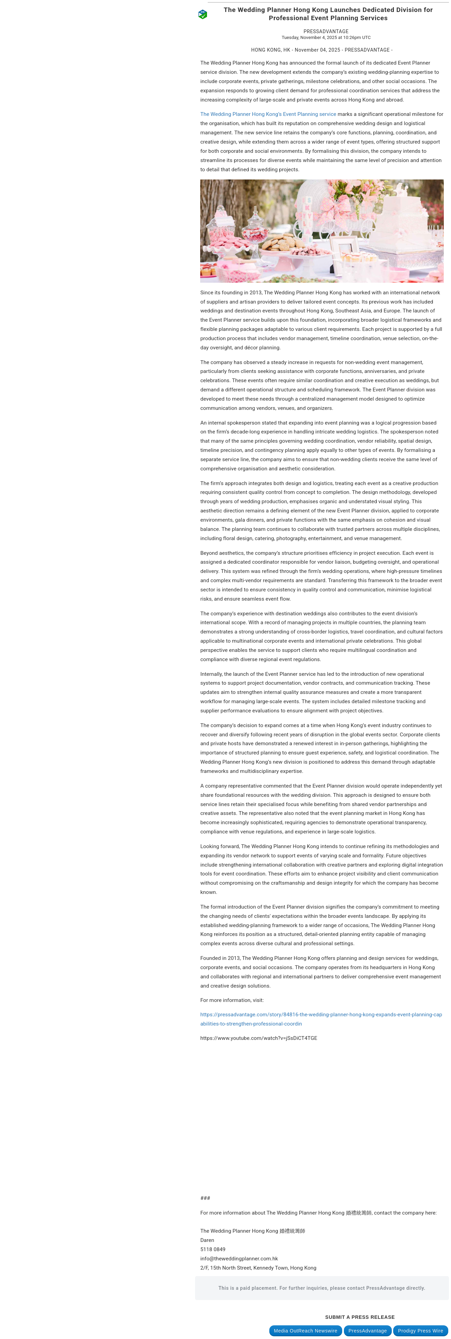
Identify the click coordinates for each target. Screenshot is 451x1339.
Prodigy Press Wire (420, 1331)
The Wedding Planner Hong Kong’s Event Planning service (268, 114)
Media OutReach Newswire (306, 1331)
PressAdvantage (368, 1331)
